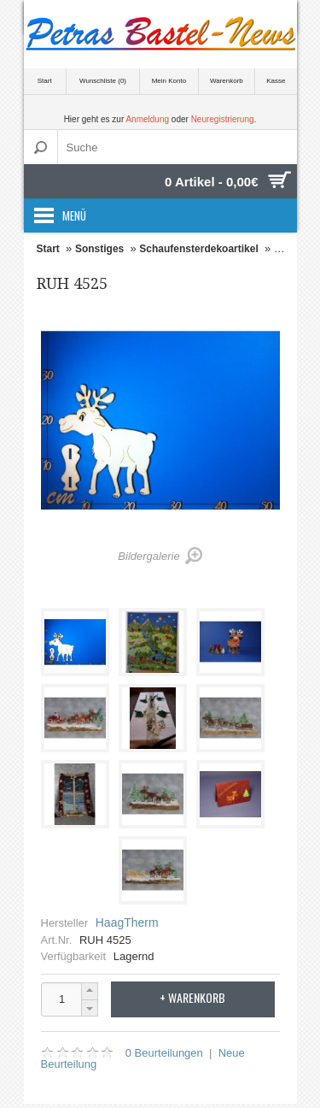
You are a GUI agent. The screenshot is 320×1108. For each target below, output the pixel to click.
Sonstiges (99, 249)
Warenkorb (226, 81)
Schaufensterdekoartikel (198, 249)
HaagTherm (127, 922)
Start (45, 81)
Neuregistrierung (222, 119)
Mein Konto (169, 81)
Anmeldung (147, 119)
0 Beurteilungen (164, 1052)
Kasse (275, 81)
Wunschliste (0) (102, 81)
